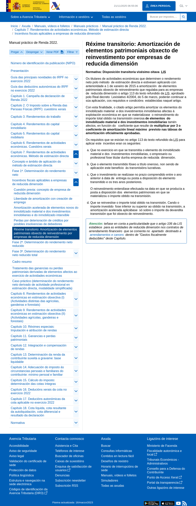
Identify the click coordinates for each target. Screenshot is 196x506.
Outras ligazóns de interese (165, 487)
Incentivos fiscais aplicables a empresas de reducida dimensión (58, 33)
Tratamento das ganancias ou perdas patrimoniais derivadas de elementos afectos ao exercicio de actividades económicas (44, 272)
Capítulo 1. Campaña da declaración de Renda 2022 (38, 97)
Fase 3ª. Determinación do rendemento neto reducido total (39, 253)
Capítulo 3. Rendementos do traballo (36, 116)
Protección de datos (22, 470)
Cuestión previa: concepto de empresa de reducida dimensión (42, 191)
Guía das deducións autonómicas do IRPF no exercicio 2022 (39, 88)
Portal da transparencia (164, 482)
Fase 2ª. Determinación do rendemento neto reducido (42, 244)
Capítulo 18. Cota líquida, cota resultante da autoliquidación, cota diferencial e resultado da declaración (38, 411)
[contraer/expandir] (76, 79)
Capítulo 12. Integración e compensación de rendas (38, 347)
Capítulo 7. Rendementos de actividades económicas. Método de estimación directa (72, 29)
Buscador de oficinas (69, 456)
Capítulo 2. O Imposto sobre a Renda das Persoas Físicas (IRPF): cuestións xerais (39, 107)
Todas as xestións (114, 17)
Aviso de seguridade (23, 450)
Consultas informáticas (116, 450)
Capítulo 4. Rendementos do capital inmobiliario (35, 125)
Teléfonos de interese (69, 450)
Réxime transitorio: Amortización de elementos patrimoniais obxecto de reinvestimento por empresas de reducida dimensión (45, 233)
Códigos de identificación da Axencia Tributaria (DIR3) (28, 491)
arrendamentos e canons (107, 234)
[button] (183, 6)
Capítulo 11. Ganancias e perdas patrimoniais (33, 337)
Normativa (18, 422)
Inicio (14, 26)
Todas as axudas (112, 485)
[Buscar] (163, 16)
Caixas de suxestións (69, 461)
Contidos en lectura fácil (117, 456)
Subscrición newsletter (70, 480)
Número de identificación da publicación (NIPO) (43, 63)
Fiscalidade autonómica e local (164, 452)
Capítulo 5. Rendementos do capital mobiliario (35, 135)
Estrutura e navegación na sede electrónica (27, 482)
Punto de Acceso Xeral (164, 477)
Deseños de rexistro (114, 461)
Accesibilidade (19, 445)
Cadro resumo (22, 261)
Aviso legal (16, 456)
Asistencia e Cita (66, 445)
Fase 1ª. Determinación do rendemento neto (39, 172)
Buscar (106, 445)
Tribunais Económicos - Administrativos (163, 461)
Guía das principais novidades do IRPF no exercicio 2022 (39, 79)
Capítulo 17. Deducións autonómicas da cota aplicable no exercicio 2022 (38, 400)
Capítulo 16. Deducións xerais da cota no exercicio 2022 (39, 391)
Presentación (20, 70)
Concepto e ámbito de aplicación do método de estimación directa (36, 163)
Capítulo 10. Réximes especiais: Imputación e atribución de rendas (34, 328)
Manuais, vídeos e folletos (52, 26)
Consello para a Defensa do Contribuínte (166, 470)
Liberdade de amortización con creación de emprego (43, 200)
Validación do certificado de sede (28, 463)
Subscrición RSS (66, 485)
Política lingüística (21, 475)
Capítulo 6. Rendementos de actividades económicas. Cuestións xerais (38, 144)
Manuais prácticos (86, 26)
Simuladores (109, 480)
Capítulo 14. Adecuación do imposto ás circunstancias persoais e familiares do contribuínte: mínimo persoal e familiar (37, 371)
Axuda (26, 26)
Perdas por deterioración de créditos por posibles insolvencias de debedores (41, 222)
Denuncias (62, 475)
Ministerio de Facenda (162, 445)
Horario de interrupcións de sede (119, 468)
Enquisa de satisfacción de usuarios (73, 468)
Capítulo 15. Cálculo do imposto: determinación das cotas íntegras (33, 382)
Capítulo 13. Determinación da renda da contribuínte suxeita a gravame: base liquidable (38, 358)
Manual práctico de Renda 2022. (124, 26)
